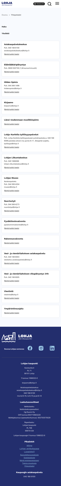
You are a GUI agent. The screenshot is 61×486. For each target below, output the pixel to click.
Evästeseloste (29, 458)
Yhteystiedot (29, 466)
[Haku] (49, 4)
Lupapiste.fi (29, 452)
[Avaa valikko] (57, 4)
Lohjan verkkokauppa (29, 448)
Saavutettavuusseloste (29, 455)
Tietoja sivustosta (29, 463)
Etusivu (5, 15)
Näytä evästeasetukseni (29, 460)
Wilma (29, 445)
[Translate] (39, 3)
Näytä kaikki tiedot (11, 54)
